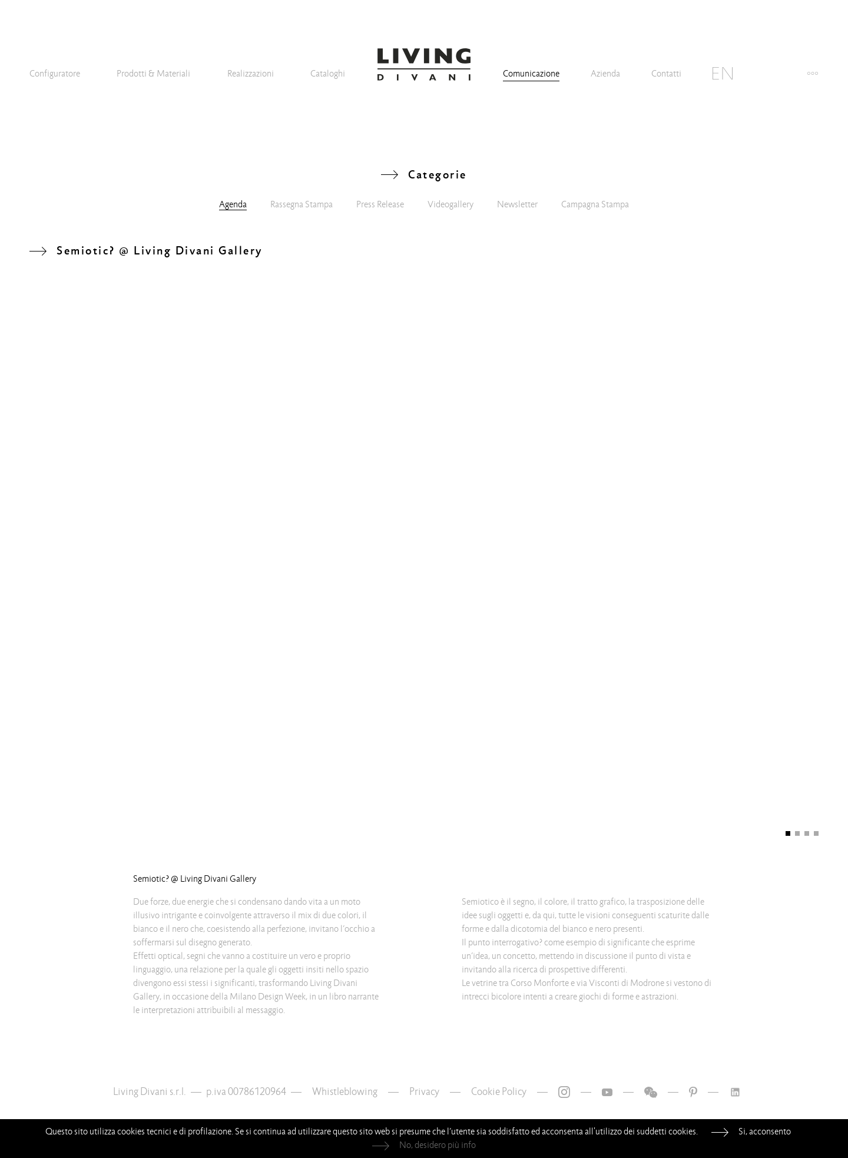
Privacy (424, 1092)
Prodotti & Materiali (153, 73)
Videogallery (450, 204)
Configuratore (54, 73)
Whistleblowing (344, 1092)
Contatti (666, 73)
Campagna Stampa (595, 204)
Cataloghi (327, 73)
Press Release (380, 204)
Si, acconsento (764, 1131)
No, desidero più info (437, 1145)
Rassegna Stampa (301, 204)
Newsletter (517, 204)
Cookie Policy (498, 1092)
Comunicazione (531, 73)
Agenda (233, 204)
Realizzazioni (250, 73)
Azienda (605, 73)
